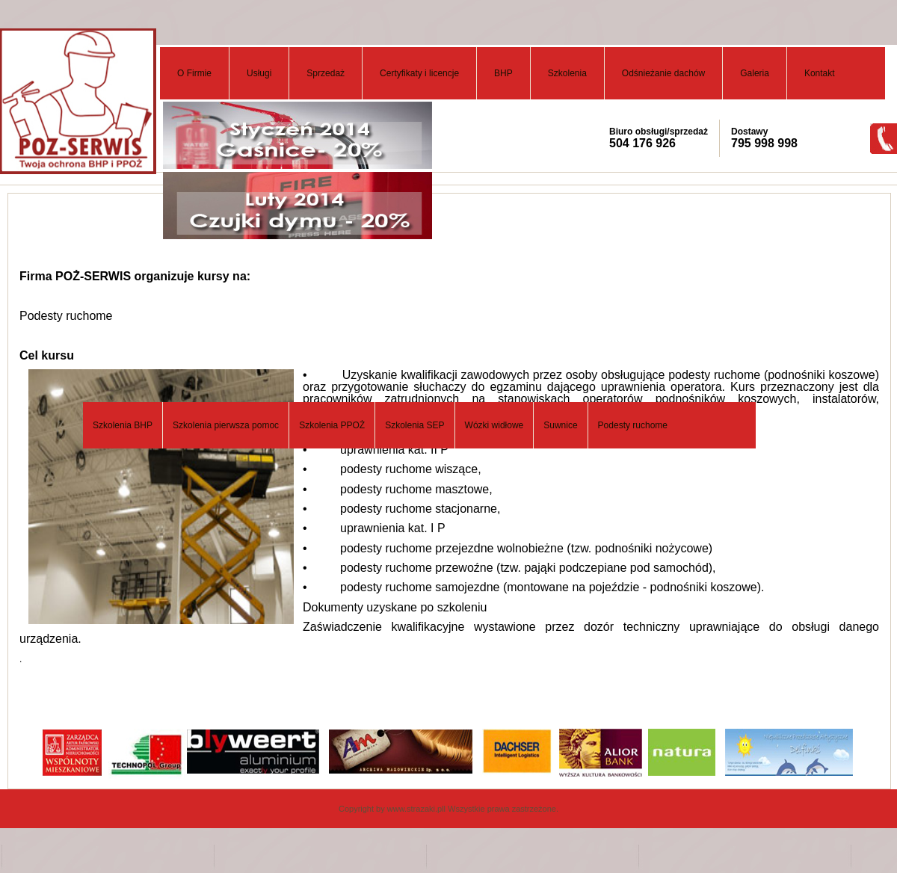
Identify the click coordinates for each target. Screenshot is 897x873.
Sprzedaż (325, 73)
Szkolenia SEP (414, 425)
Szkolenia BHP (122, 425)
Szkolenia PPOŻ (332, 425)
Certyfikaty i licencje (419, 73)
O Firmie (194, 73)
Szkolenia (567, 73)
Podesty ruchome (633, 425)
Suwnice (560, 425)
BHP (503, 73)
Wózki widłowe (494, 425)
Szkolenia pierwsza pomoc (226, 425)
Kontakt (819, 73)
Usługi (259, 73)
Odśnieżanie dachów (663, 73)
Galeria (754, 73)
